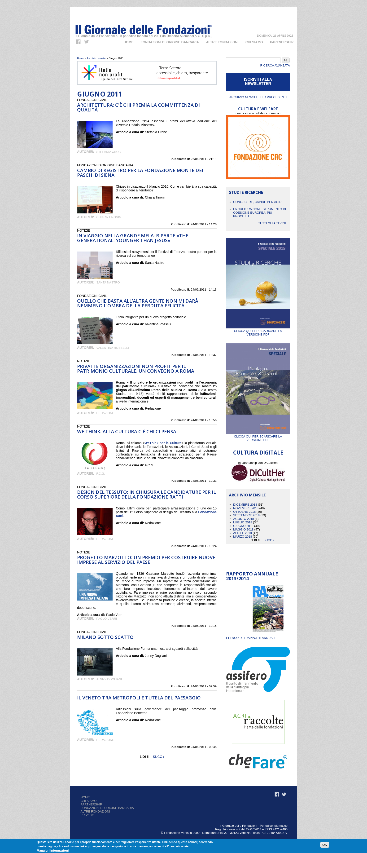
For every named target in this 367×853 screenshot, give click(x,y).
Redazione (105, 413)
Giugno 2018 (243, 526)
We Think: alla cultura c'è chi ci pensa (126, 431)
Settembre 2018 (246, 515)
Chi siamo (89, 801)
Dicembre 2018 (245, 504)
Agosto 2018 (243, 519)
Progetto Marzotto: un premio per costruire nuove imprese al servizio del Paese (146, 559)
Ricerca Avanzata (275, 65)
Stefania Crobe (109, 152)
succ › (158, 757)
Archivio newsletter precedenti (258, 97)
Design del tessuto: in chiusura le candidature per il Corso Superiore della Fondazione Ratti (146, 494)
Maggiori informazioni (53, 850)
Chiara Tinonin (108, 217)
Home (129, 42)
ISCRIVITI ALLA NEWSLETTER (258, 81)
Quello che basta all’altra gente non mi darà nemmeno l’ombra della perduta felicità (137, 303)
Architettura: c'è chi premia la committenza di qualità (138, 107)
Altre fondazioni (222, 42)
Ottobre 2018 (244, 511)
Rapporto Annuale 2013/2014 (252, 576)
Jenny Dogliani (109, 679)
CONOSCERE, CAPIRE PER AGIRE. (258, 202)
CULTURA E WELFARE (258, 108)
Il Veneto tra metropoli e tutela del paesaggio (139, 697)
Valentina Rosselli (112, 347)
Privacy (87, 815)
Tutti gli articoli (273, 223)
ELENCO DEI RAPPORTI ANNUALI (250, 638)
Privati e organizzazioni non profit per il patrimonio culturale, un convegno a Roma (135, 368)
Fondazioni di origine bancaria (170, 42)
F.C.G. (100, 473)
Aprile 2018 (242, 533)
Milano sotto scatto (105, 637)
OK (324, 845)
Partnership (281, 42)
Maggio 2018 (243, 529)
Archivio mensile (96, 58)
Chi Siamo (254, 42)
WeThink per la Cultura (163, 443)
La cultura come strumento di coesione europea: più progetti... (259, 212)
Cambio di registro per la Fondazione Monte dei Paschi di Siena (140, 172)
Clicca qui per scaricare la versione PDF (258, 331)
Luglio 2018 (242, 522)
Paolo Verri (106, 618)
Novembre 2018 (245, 508)
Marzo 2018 (242, 536)
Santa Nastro (108, 282)
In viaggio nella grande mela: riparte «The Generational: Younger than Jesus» (132, 237)
